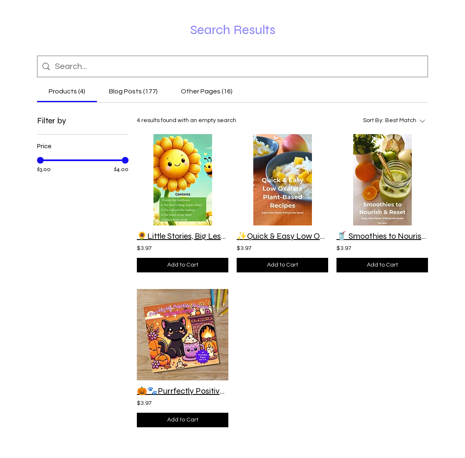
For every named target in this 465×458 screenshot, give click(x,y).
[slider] (40, 160)
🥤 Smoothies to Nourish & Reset (382, 236)
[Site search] (239, 66)
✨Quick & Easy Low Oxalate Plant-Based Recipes (282, 236)
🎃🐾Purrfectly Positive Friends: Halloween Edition (182, 391)
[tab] (67, 91)
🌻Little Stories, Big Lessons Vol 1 (182, 236)
